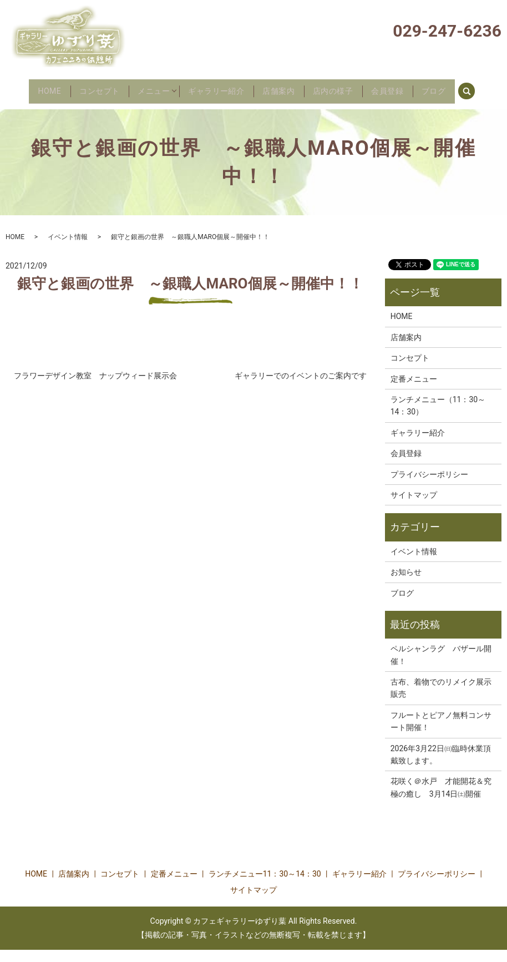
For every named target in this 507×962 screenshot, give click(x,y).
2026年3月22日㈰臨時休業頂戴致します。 (441, 766)
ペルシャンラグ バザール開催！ (441, 667)
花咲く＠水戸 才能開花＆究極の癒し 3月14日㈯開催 (441, 800)
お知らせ (406, 584)
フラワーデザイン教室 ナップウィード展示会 (95, 387)
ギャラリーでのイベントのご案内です (301, 387)
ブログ (466, 87)
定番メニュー (414, 391)
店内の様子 (350, 87)
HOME (29, 87)
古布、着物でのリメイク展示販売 (441, 700)
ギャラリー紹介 (219, 87)
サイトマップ (414, 507)
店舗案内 (289, 87)
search (23, 104)
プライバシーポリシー (429, 486)
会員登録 (413, 87)
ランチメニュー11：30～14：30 (265, 886)
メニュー (148, 87)
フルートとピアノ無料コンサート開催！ (441, 733)
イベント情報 (68, 249)
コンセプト (86, 87)
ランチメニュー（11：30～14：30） (438, 417)
